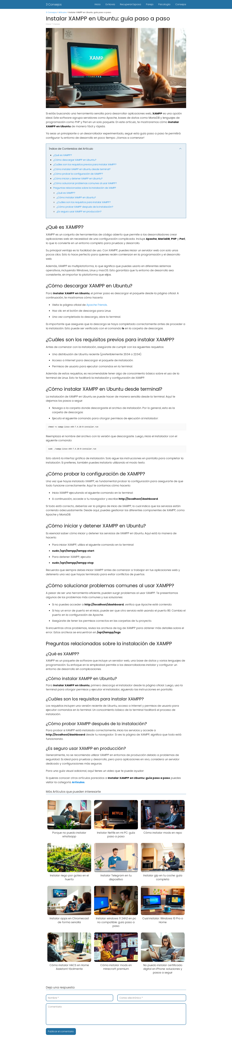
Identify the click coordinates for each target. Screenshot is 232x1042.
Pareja (149, 4)
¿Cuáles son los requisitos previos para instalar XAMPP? (84, 164)
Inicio (98, 4)
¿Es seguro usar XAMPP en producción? (79, 211)
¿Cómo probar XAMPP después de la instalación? (85, 207)
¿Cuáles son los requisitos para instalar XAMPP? (84, 202)
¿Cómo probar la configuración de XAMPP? (78, 174)
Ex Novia (110, 4)
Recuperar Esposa (130, 4)
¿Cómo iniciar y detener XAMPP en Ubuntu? (78, 178)
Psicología (164, 4)
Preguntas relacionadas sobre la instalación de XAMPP (84, 188)
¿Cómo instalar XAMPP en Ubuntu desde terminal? (82, 169)
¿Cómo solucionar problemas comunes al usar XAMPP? (85, 183)
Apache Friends (96, 305)
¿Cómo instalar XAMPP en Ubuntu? (76, 197)
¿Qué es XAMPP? (62, 155)
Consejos (180, 4)
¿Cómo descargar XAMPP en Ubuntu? (74, 160)
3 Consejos (54, 4)
